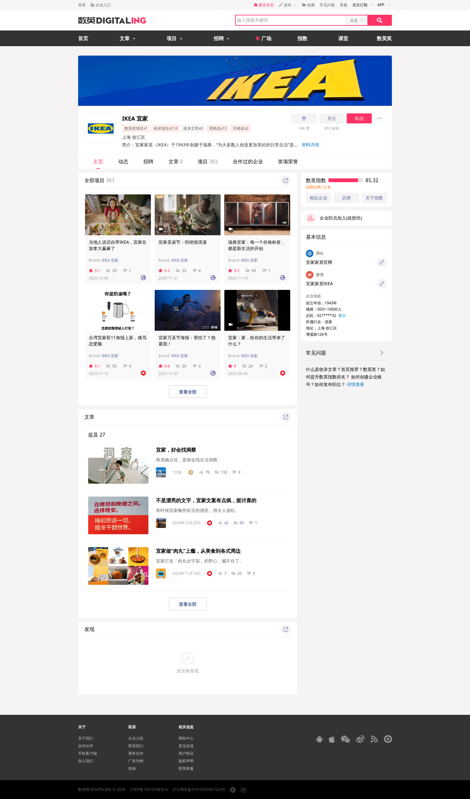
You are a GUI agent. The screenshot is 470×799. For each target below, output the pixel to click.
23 (181, 270)
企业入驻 (135, 738)
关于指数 (374, 198)
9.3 (164, 270)
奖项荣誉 (288, 161)
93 (251, 270)
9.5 (233, 270)
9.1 (94, 270)
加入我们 (85, 761)
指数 (302, 38)
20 (237, 573)
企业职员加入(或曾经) (334, 218)
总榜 (346, 198)
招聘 (148, 161)
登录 (82, 5)
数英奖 (384, 38)
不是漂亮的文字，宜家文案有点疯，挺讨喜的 (206, 500)
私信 (359, 118)
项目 (208, 161)
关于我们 (85, 738)
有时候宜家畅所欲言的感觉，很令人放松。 (197, 510)
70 (205, 472)
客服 (343, 5)
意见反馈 (186, 745)
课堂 (343, 38)
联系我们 (135, 745)
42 (223, 522)
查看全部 (187, 392)
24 (181, 366)
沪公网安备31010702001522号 (199, 789)
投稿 (132, 768)
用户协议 (186, 753)
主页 (98, 161)
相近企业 (318, 197)
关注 (331, 118)
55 (111, 366)
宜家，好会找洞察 (176, 449)
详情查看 (355, 384)
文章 (175, 161)
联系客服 (186, 768)
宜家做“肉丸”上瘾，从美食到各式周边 (198, 550)
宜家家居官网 (319, 262)
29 (111, 270)
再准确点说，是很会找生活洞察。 (189, 460)
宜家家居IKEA (319, 283)
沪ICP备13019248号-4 (149, 789)
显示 (342, 315)
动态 (123, 161)
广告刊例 (135, 761)
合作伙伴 (85, 745)
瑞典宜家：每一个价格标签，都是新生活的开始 (256, 245)
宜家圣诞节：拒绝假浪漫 (182, 242)
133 (221, 472)
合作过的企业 (248, 161)
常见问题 (327, 5)
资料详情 (310, 145)
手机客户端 (87, 753)
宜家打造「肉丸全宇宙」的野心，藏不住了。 (200, 561)
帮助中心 (186, 738)
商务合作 (135, 753)
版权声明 (186, 761)
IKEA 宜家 (110, 260)
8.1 (94, 366)
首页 (83, 38)
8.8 (164, 366)
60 (239, 522)
